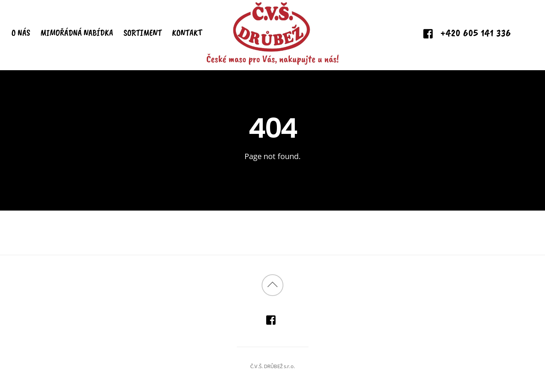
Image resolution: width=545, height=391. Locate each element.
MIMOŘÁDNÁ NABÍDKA (76, 32)
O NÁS (20, 32)
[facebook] (428, 34)
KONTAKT (187, 32)
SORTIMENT (143, 32)
